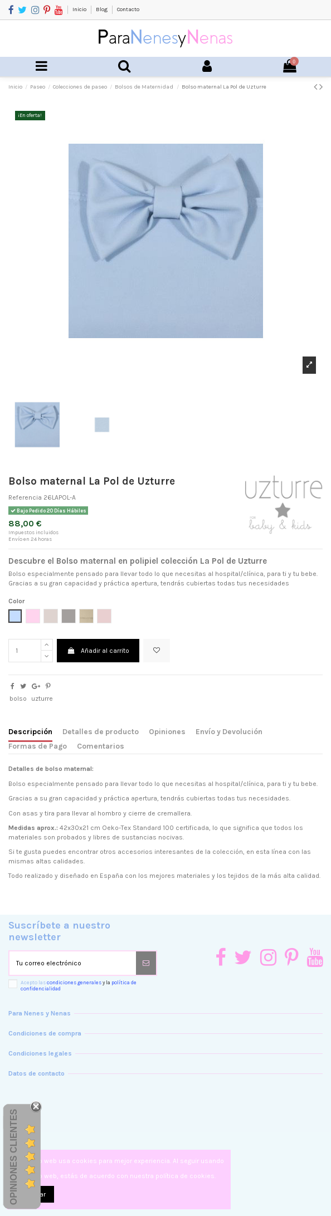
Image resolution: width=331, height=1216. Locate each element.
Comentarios (100, 745)
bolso (18, 698)
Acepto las (79, 985)
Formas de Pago (37, 745)
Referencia (25, 497)
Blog (102, 9)
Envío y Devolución (229, 731)
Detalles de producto (100, 731)
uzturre (42, 698)
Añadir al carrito (98, 651)
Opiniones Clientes (13, 1157)
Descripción (30, 731)
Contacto (128, 9)
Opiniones (167, 731)
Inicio (79, 9)
